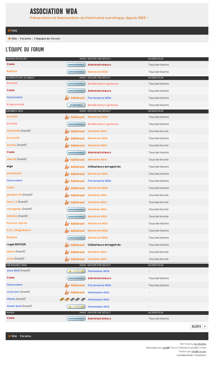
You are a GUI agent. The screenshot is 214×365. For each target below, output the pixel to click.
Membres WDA (98, 72)
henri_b (12, 201)
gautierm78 (14, 194)
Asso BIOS (13, 270)
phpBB (165, 347)
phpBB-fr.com (198, 351)
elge (10, 166)
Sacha (11, 251)
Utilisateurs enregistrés (104, 166)
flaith (10, 187)
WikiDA (10, 312)
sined (10, 258)
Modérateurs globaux (20, 77)
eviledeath (14, 173)
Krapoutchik (15, 104)
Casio (11, 64)
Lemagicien (14, 209)
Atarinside (13, 130)
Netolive (12, 216)
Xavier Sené (14, 306)
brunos (11, 145)
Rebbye (12, 71)
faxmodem (15, 97)
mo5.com (13, 292)
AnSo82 (12, 83)
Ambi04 (12, 116)
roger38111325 (16, 244)
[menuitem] (12, 31)
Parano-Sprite (17, 223)
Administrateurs (16, 58)
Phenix (11, 299)
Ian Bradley (200, 344)
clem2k (11, 159)
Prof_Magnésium (19, 230)
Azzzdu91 (13, 138)
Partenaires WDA (99, 98)
